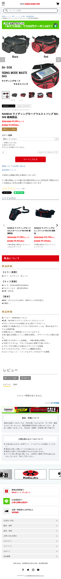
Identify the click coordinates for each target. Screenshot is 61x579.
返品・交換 (8, 531)
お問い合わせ (17, 563)
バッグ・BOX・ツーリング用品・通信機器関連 (20, 16)
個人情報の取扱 (43, 563)
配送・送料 (8, 526)
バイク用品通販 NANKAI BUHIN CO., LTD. (34, 575)
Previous (2, 59)
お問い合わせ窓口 (10, 536)
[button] (4, 225)
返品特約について (9, 170)
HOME (3, 16)
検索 (7, 10)
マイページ (8, 546)
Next (58, 59)
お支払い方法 (9, 520)
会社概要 (7, 556)
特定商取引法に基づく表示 (30, 563)
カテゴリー (8, 541)
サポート (7, 551)
